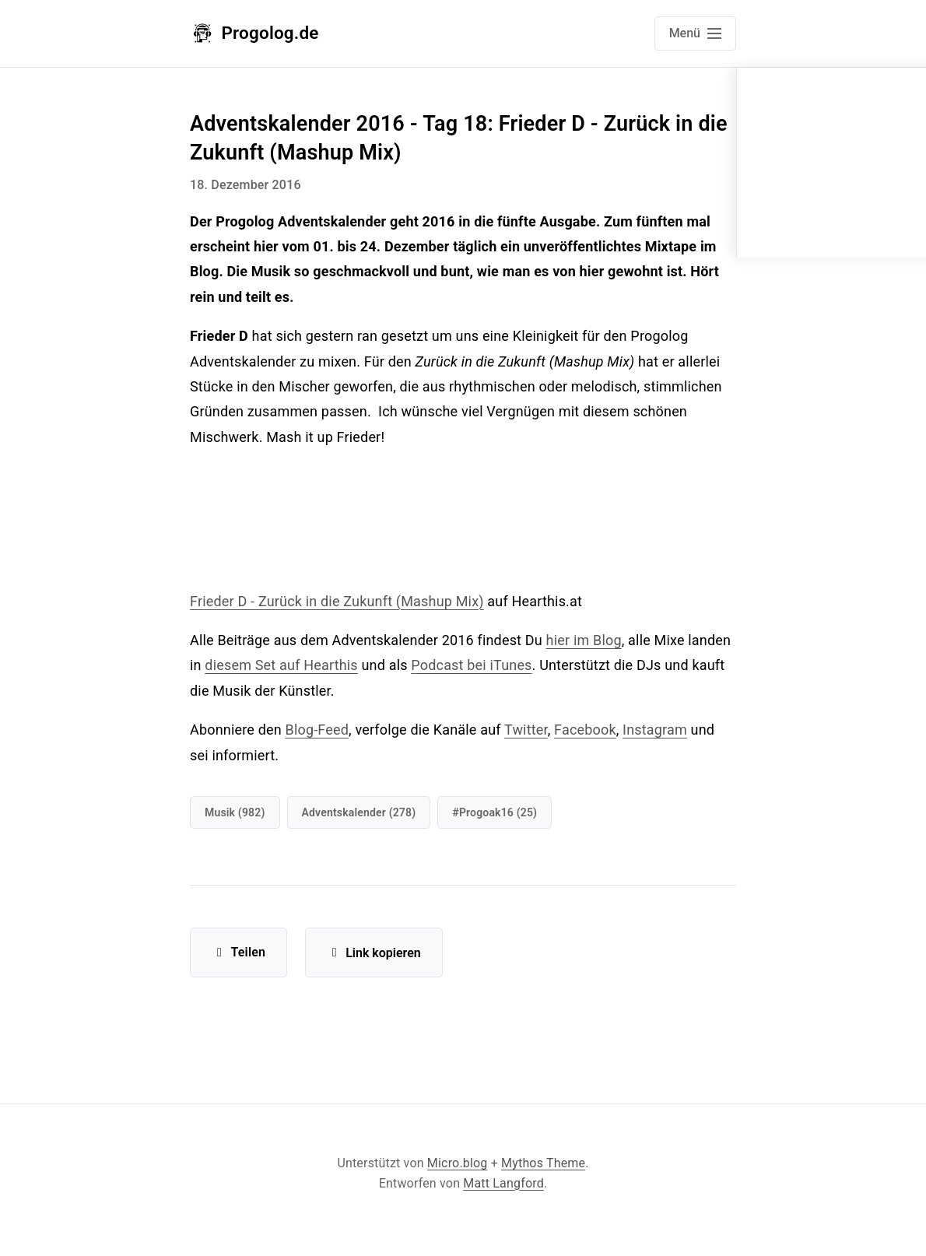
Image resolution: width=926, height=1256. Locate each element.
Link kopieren (374, 953)
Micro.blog (457, 1163)
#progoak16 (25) (494, 812)
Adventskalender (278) (359, 812)
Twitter (526, 729)
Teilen (238, 952)
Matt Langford (503, 1183)
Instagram (655, 729)
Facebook (585, 729)
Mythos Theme (543, 1163)
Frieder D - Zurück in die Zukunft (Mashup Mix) (337, 601)
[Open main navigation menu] (695, 33)
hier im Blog (584, 640)
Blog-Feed (317, 729)
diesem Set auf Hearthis (281, 665)
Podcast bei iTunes (471, 665)
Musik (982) (235, 812)
